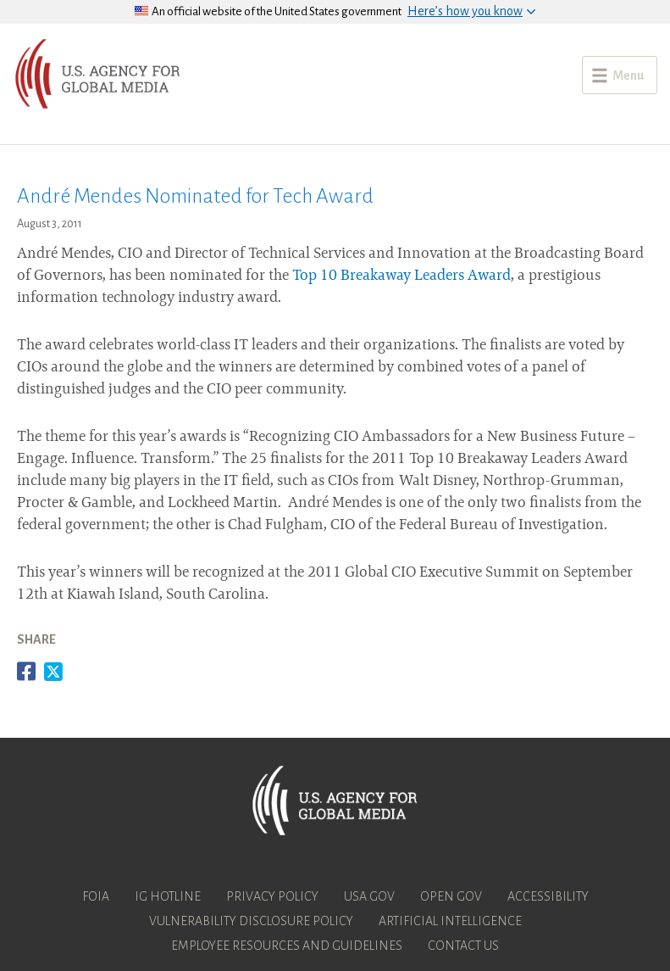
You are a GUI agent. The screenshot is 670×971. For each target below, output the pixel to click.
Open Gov (451, 896)
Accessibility (548, 896)
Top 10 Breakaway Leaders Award (401, 276)
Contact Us (463, 945)
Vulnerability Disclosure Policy (251, 921)
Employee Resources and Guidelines (286, 945)
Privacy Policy (272, 896)
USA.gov (369, 896)
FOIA (95, 896)
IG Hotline (168, 896)
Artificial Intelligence (450, 921)
